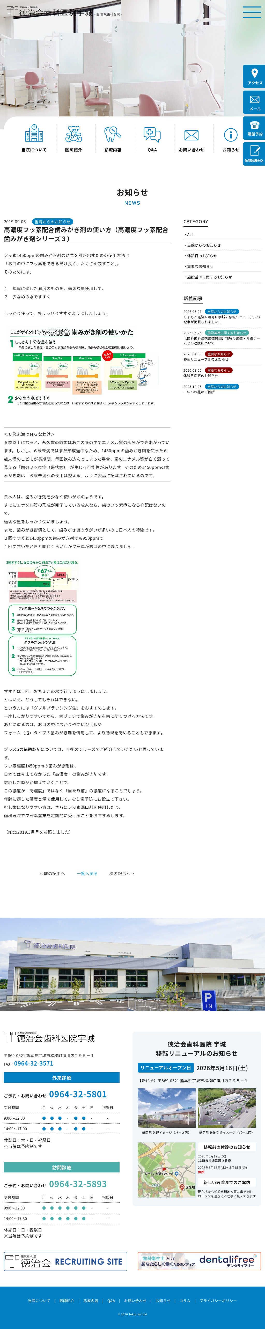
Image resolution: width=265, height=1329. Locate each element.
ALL (190, 234)
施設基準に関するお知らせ (209, 276)
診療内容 (90, 1300)
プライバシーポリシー (218, 1300)
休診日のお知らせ (202, 255)
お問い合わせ (135, 1300)
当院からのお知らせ (204, 245)
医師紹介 (66, 1300)
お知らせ (163, 1300)
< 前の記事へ (52, 873)
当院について (39, 1300)
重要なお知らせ (200, 266)
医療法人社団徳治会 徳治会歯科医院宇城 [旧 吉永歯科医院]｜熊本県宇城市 (49, 11)
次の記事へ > (121, 873)
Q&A (111, 1300)
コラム (184, 1300)
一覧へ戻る (87, 873)
